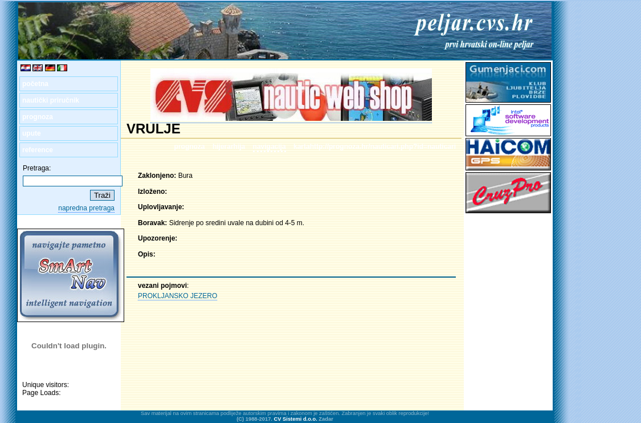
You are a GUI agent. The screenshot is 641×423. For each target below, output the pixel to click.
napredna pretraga (86, 208)
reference (37, 150)
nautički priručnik (50, 100)
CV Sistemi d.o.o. (295, 419)
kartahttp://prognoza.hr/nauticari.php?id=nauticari (374, 147)
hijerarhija (229, 147)
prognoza (37, 117)
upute (31, 133)
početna (35, 84)
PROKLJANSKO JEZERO (177, 296)
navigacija (269, 147)
